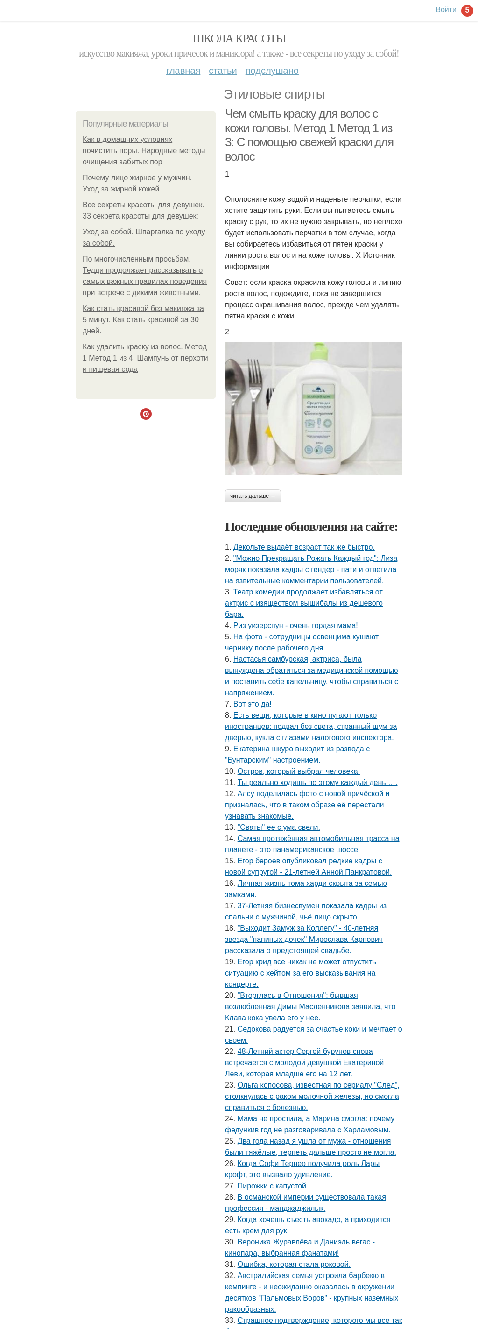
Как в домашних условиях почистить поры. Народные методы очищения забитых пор (144, 150)
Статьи (223, 70)
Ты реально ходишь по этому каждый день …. (318, 782)
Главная (183, 70)
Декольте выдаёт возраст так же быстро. (304, 547)
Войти (446, 10)
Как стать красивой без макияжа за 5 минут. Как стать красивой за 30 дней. (143, 319)
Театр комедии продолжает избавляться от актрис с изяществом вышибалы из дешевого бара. (304, 603)
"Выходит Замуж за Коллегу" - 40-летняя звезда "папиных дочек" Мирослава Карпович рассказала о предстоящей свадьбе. (304, 939)
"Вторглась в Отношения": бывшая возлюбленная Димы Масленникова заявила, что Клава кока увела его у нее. (310, 1006)
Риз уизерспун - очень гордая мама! (295, 625)
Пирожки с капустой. (273, 1186)
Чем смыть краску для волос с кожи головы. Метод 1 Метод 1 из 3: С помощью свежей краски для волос (309, 134)
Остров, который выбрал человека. (299, 771)
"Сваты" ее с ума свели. (279, 827)
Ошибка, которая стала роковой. (294, 1264)
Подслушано (272, 70)
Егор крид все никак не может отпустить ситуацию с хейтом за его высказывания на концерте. (300, 973)
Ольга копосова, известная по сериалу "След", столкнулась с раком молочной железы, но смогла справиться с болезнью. (312, 1096)
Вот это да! (252, 704)
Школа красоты (239, 38)
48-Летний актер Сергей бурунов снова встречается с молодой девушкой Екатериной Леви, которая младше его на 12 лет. (304, 1062)
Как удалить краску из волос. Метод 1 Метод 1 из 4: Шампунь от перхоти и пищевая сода (145, 358)
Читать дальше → (253, 496)
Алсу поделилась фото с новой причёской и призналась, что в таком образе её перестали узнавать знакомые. (307, 805)
